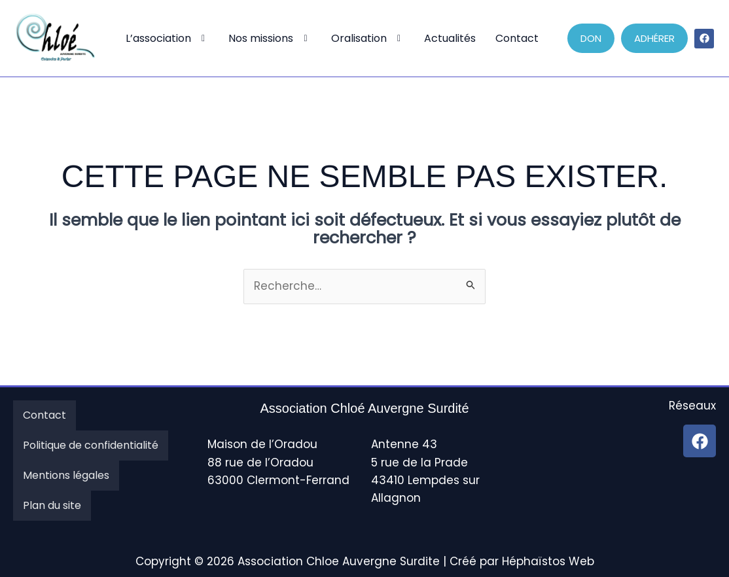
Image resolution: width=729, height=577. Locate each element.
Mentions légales (66, 475)
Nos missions (269, 38)
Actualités (450, 38)
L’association (167, 38)
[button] (167, 39)
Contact (517, 38)
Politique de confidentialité (90, 445)
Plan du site (52, 505)
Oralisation (368, 38)
